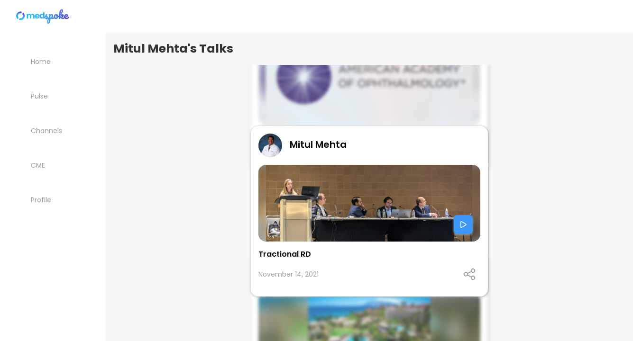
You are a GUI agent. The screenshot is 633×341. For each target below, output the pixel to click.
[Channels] (53, 130)
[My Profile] (53, 199)
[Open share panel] (469, 274)
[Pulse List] (53, 95)
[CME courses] (53, 165)
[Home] (43, 16)
